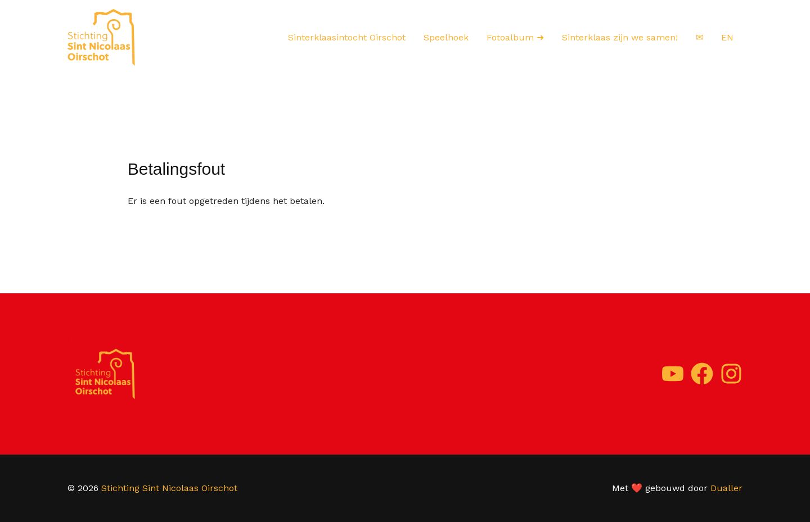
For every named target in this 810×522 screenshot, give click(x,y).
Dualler (726, 488)
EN (727, 37)
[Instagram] (731, 373)
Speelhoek (446, 37)
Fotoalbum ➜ (515, 37)
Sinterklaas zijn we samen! (620, 37)
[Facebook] (702, 373)
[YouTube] (673, 373)
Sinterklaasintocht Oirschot (347, 37)
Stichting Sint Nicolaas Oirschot (169, 488)
